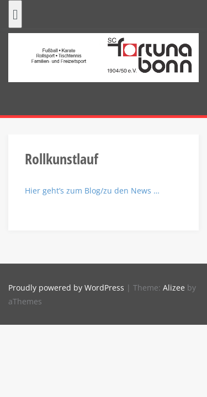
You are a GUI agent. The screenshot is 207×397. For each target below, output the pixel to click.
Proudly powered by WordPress (66, 287)
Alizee (174, 287)
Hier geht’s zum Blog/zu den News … (92, 190)
